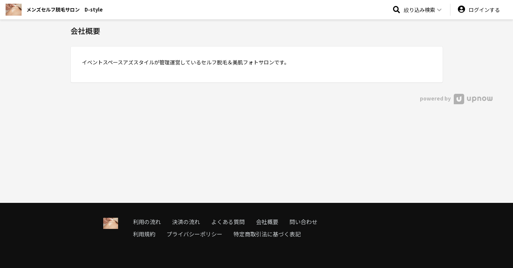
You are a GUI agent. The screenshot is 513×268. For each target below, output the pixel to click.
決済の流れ (186, 222)
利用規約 (144, 234)
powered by (456, 98)
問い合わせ (303, 222)
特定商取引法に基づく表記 (267, 234)
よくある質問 (228, 222)
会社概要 (267, 222)
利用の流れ (147, 222)
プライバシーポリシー (194, 234)
